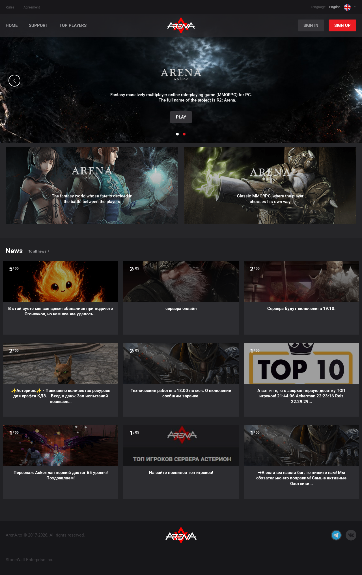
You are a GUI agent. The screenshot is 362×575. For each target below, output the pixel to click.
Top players (73, 25)
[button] (14, 81)
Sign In (310, 25)
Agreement (31, 7)
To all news (37, 251)
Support (38, 25)
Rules (10, 7)
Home (12, 25)
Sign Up (342, 25)
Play (181, 117)
